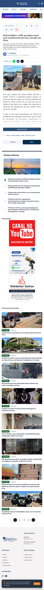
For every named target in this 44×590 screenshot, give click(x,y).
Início (32, 142)
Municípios (33, 9)
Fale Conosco (28, 557)
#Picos (9, 135)
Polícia (14, 9)
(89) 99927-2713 (28, 543)
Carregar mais (22, 129)
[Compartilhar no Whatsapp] (14, 61)
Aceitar (37, 583)
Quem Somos (28, 554)
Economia (23, 9)
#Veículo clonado (30, 135)
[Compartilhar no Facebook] (18, 61)
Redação (13, 53)
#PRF (22, 135)
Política (5, 9)
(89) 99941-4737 (28, 539)
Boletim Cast (28, 560)
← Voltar (12, 142)
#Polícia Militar (16, 135)
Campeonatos (6, 565)
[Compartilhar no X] (22, 61)
